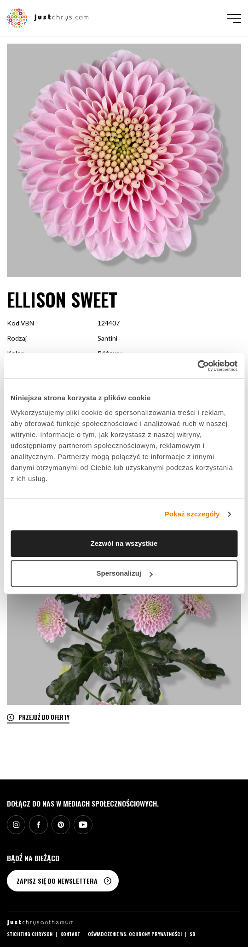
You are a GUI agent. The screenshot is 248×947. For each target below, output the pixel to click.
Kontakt (70, 933)
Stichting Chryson (29, 933)
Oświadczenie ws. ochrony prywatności (135, 933)
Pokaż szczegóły (192, 514)
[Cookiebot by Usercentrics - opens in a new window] (197, 366)
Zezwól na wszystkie (124, 543)
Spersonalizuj (124, 573)
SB (193, 933)
